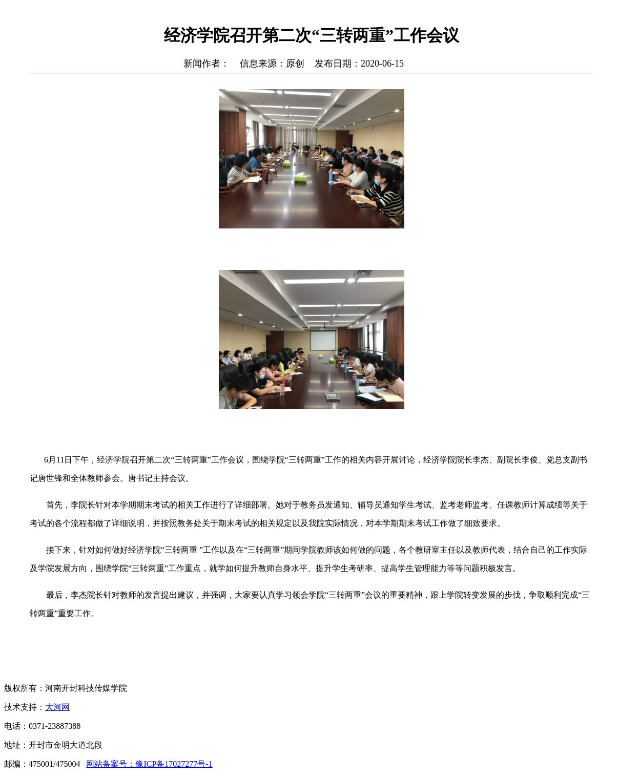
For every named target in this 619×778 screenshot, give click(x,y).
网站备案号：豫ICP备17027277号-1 (149, 764)
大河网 (57, 707)
